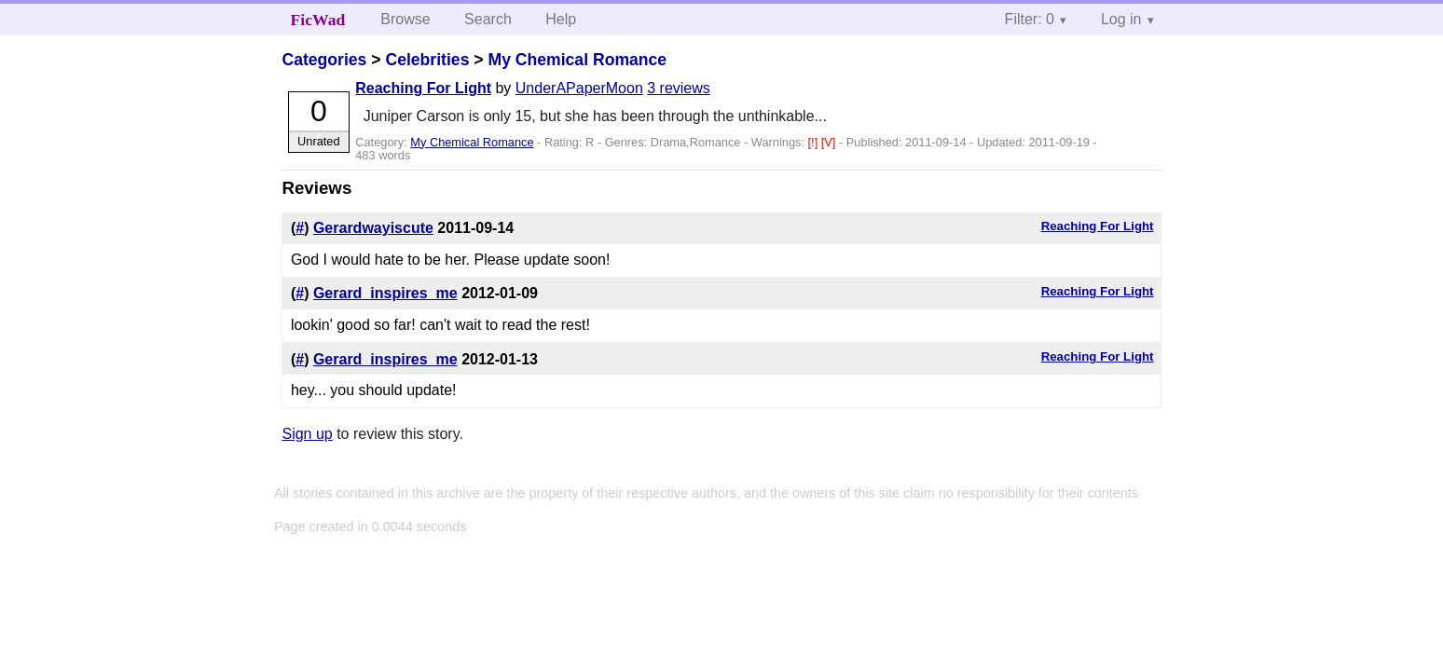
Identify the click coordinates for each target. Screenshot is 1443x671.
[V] (830, 142)
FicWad (318, 19)
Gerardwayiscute (373, 228)
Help (560, 19)
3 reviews (678, 88)
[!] (814, 142)
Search (488, 19)
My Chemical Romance (577, 59)
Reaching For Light (423, 88)
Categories (324, 59)
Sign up (307, 434)
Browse (405, 19)
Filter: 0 (1029, 19)
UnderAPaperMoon (579, 88)
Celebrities (427, 59)
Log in (1121, 19)
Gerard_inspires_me (385, 293)
